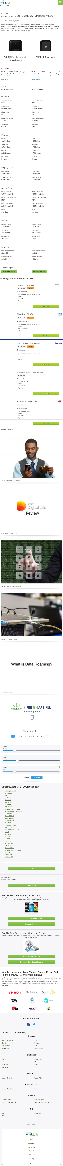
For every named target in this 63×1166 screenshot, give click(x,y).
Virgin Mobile (6, 1046)
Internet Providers (8, 1089)
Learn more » (5, 79)
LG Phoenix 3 (8, 822)
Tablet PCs (38, 1078)
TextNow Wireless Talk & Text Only (28, 344)
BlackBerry (38, 1059)
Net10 (36, 1046)
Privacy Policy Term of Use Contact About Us (31, 1149)
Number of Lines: (31, 731)
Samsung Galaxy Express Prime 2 (14, 811)
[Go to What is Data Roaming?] (31, 667)
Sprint (4, 1043)
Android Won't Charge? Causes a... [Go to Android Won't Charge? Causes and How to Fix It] (10, 639)
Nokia (36, 1064)
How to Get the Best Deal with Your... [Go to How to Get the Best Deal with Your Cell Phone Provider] (11, 480)
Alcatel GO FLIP (9, 816)
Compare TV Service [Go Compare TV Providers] (31, 956)
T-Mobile (37, 1043)
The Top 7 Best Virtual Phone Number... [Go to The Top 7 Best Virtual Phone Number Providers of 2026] (11, 586)
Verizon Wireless (7, 1040)
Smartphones (6, 1100)
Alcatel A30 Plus (9, 818)
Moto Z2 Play (8, 827)
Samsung (5, 1067)
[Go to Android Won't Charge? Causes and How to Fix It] (31, 614)
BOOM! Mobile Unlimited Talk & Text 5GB (30, 401)
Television (37, 1089)
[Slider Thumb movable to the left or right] (14, 751)
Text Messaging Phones (42, 1102)
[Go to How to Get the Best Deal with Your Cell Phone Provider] (31, 456)
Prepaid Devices (39, 1100)
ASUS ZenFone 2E (10, 825)
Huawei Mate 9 (9, 841)
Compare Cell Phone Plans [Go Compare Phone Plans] (31, 918)
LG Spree (7, 852)
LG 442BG (8, 804)
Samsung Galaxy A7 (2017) (12, 829)
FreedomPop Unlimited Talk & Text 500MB (31, 372)
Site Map (31, 1159)
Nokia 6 (7, 832)
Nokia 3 (7, 795)
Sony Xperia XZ (9, 843)
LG (35, 1062)
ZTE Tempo (8, 845)
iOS (3, 1116)
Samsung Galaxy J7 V (11, 820)
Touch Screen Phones (9, 1102)
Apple (4, 1059)
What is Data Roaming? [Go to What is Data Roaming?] (7, 692)
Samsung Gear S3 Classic (12, 809)
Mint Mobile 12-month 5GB (25, 285)
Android (4, 1113)
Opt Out (31, 1163)
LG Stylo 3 (8, 800)
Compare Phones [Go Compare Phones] (31, 924)
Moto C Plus (8, 807)
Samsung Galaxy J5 (10, 791)
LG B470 (7, 836)
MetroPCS (5, 1048)
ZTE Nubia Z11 (9, 813)
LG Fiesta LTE (9, 857)
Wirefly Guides (31, 1124)
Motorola (5, 1064)
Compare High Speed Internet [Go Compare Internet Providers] (31, 962)
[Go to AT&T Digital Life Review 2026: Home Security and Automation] (31, 509)
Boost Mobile (38, 1048)
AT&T (36, 1040)
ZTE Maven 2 (8, 797)
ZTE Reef (7, 838)
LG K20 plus (8, 793)
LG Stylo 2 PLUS (9, 848)
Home (31, 1139)
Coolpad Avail (8, 854)
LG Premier (8, 834)
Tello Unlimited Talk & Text (25, 314)
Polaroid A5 (8, 802)
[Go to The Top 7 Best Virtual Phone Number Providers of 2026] (31, 561)
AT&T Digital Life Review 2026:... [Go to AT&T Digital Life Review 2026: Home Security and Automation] (10, 533)
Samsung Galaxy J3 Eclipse (13, 850)
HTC (3, 1062)
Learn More (31, 869)
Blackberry (37, 1113)
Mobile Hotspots (7, 1078)
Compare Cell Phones (6, 6)
